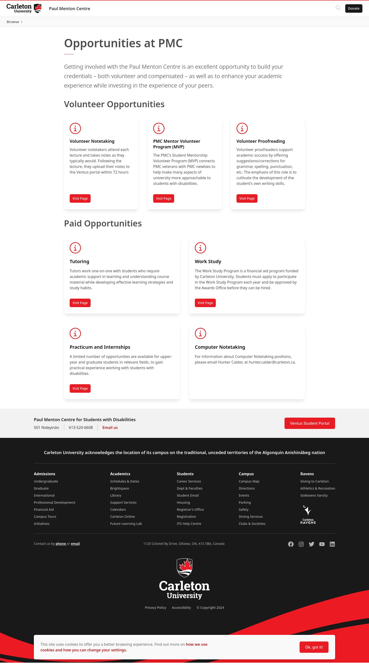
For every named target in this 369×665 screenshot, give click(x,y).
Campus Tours (45, 519)
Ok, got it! (314, 647)
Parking (245, 505)
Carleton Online (122, 519)
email (75, 546)
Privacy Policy (155, 610)
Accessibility (181, 610)
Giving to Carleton (315, 483)
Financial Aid (44, 512)
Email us (110, 429)
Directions (247, 490)
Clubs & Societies (252, 526)
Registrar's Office (190, 512)
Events (244, 497)
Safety (244, 512)
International (44, 497)
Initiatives (41, 526)
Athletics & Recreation (318, 490)
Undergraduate (46, 483)
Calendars (118, 512)
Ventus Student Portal (309, 425)
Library (115, 497)
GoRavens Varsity (314, 497)
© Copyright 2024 (210, 610)
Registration (186, 519)
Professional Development (54, 505)
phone (61, 546)
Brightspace (119, 490)
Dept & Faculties (190, 490)
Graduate (41, 490)
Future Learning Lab (126, 526)
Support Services (123, 505)
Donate (353, 8)
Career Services (189, 483)
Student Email (188, 497)
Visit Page (80, 200)
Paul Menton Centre (70, 8)
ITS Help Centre (189, 526)
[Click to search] (337, 8)
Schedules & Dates (124, 483)
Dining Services (251, 519)
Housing (183, 505)
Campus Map (249, 483)
